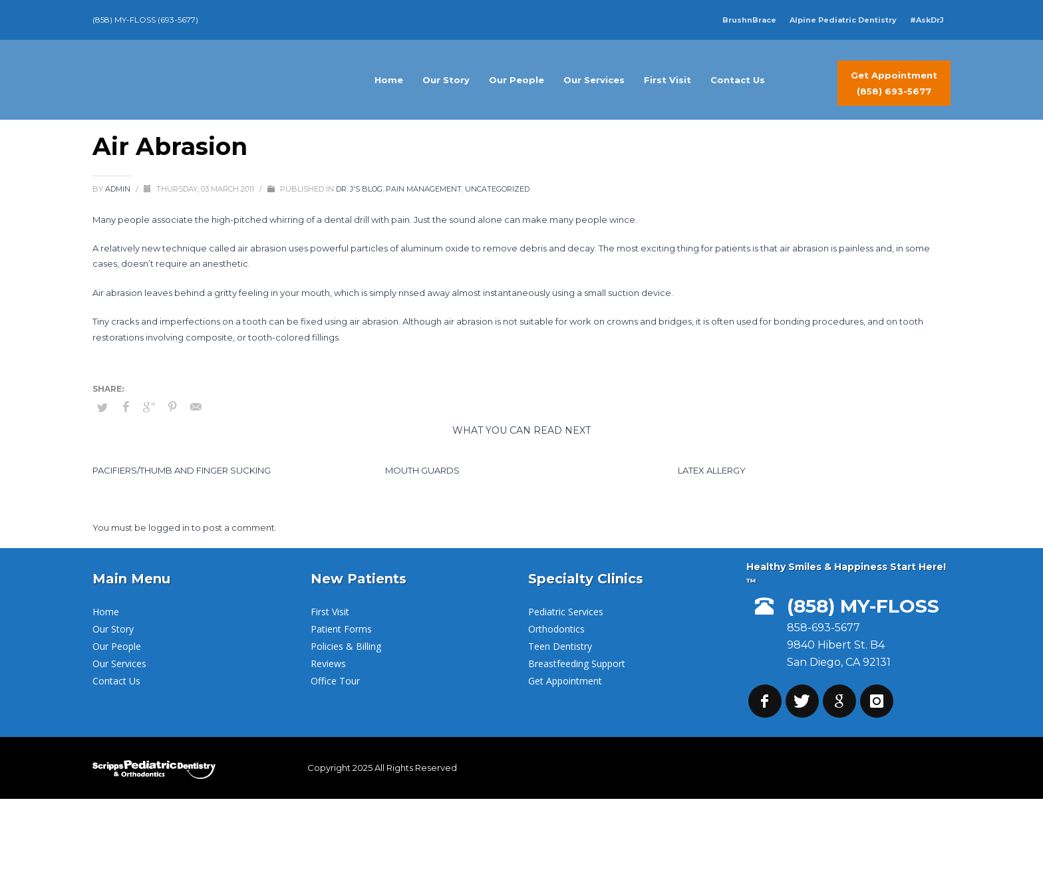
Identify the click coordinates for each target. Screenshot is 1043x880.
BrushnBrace (749, 20)
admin (118, 189)
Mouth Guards (422, 470)
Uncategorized (497, 189)
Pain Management (424, 189)
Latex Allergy (712, 470)
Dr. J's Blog (359, 189)
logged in (170, 527)
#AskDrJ (927, 20)
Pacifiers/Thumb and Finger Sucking (181, 470)
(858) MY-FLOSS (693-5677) (145, 20)
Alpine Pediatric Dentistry (843, 20)
